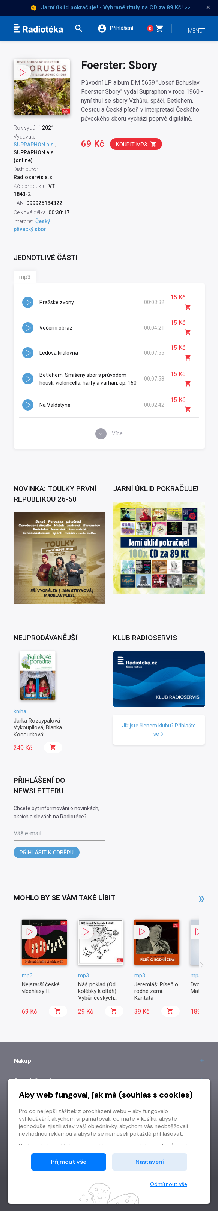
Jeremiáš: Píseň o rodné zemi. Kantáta (156, 999)
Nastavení (149, 1162)
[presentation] (202, 973)
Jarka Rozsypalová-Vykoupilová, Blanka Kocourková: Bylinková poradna (38, 739)
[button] (80, 28)
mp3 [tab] (25, 277)
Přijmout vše (68, 1162)
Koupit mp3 (136, 144)
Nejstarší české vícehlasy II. (41, 995)
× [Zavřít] (208, 7)
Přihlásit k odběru (47, 860)
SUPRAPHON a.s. (34, 145)
